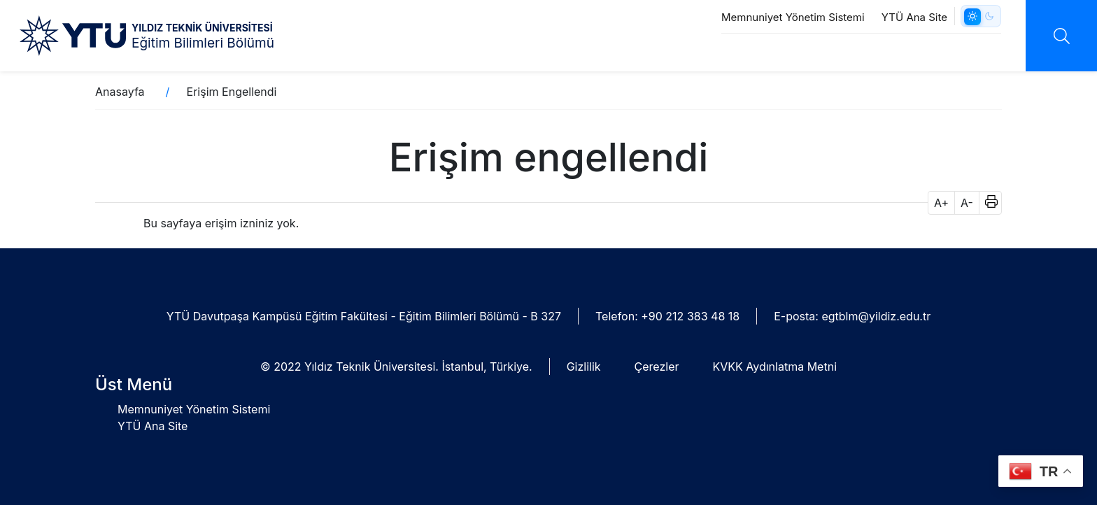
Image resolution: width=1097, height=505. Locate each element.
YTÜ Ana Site (914, 17)
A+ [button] (941, 203)
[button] (986, 203)
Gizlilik (584, 367)
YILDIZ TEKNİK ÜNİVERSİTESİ (202, 28)
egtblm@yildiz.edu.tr (875, 316)
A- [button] (967, 203)
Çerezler (657, 367)
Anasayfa (120, 92)
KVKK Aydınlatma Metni (775, 367)
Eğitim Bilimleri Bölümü (203, 43)
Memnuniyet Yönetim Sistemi (793, 17)
